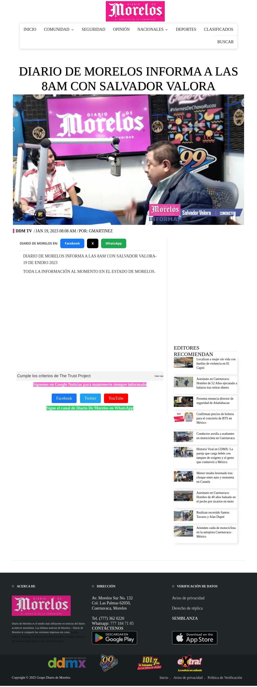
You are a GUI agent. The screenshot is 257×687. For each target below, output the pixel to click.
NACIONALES (153, 29)
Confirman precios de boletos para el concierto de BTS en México (215, 418)
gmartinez (101, 231)
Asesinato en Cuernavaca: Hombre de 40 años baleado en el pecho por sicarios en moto (216, 497)
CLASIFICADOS (218, 29)
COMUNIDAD (59, 29)
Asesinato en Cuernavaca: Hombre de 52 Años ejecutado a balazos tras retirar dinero (216, 383)
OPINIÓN (121, 29)
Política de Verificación (225, 678)
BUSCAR (225, 42)
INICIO (30, 29)
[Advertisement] (208, 272)
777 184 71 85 (122, 623)
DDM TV (24, 231)
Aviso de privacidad (188, 598)
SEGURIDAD (93, 29)
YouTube (116, 398)
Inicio (164, 678)
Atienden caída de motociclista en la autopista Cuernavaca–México (216, 532)
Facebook (72, 243)
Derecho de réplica (187, 608)
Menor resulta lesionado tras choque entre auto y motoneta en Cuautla (215, 477)
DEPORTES (186, 29)
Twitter (90, 398)
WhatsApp (114, 243)
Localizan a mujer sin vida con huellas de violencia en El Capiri (215, 364)
